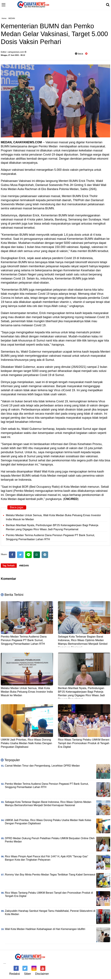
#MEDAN (24, 565)
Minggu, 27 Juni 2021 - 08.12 (13, 55)
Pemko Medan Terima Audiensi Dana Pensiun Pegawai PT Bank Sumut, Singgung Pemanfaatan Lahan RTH (23, 640)
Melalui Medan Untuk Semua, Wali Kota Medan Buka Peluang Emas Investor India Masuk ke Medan (27, 692)
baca (79, 53)
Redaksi (14, 973)
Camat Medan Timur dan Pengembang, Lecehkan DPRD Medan (42, 765)
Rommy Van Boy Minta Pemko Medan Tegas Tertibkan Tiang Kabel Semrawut (50, 874)
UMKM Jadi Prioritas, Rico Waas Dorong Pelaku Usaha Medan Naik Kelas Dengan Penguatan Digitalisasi (26, 743)
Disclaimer (42, 973)
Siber (27, 973)
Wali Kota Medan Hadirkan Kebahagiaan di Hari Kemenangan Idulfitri (45, 929)
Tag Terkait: (8, 565)
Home (4, 18)
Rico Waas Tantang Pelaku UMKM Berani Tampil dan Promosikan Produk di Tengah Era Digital (83, 743)
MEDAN (12, 18)
